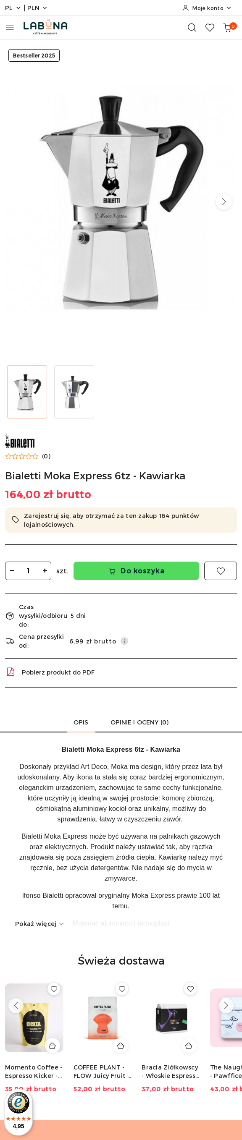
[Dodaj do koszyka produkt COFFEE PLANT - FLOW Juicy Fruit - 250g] (120, 1045)
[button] (224, 202)
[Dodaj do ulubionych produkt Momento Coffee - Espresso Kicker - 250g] (53, 989)
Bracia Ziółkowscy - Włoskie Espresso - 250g (170, 1072)
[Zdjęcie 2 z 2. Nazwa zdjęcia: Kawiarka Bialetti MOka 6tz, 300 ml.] (74, 391)
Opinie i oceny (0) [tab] (139, 722)
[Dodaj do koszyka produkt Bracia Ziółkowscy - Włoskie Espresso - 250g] (189, 1045)
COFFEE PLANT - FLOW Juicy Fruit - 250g (102, 1072)
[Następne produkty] (226, 1005)
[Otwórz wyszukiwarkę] (192, 27)
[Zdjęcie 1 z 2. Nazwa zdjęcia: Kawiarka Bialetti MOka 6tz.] (27, 391)
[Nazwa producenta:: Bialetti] (19, 440)
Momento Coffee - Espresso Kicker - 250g (33, 1072)
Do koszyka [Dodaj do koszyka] (136, 571)
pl (13, 7)
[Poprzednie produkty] (16, 1005)
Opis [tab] (81, 722)
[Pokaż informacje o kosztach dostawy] (124, 641)
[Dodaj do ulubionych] (220, 571)
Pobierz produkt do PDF (50, 672)
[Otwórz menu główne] (10, 27)
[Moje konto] (207, 8)
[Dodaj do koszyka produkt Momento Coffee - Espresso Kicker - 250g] (52, 1045)
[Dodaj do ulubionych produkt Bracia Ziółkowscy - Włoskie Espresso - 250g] (190, 989)
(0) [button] (46, 456)
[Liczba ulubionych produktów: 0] (209, 27)
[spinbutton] (28, 571)
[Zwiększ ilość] (44, 571)
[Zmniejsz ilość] (11, 571)
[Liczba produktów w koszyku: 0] (227, 27)
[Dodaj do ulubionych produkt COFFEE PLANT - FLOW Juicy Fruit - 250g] (122, 989)
